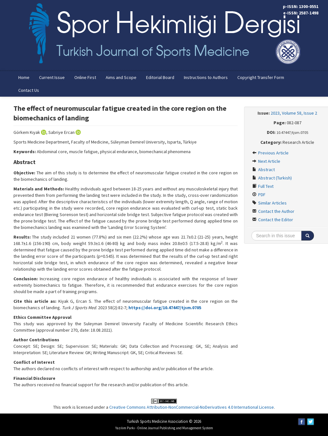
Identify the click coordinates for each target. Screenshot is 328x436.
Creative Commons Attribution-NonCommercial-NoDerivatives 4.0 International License (191, 407)
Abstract (263, 169)
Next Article (266, 161)
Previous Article (270, 153)
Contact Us (28, 90)
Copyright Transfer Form (260, 77)
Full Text (263, 186)
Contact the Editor (272, 219)
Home (23, 77)
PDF (259, 194)
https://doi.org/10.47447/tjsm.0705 (164, 307)
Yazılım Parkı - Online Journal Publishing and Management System (164, 428)
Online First (85, 77)
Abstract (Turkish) (272, 178)
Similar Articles (269, 203)
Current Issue (52, 77)
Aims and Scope (121, 77)
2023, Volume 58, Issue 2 (294, 113)
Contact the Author (273, 211)
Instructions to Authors (206, 77)
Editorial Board (160, 77)
